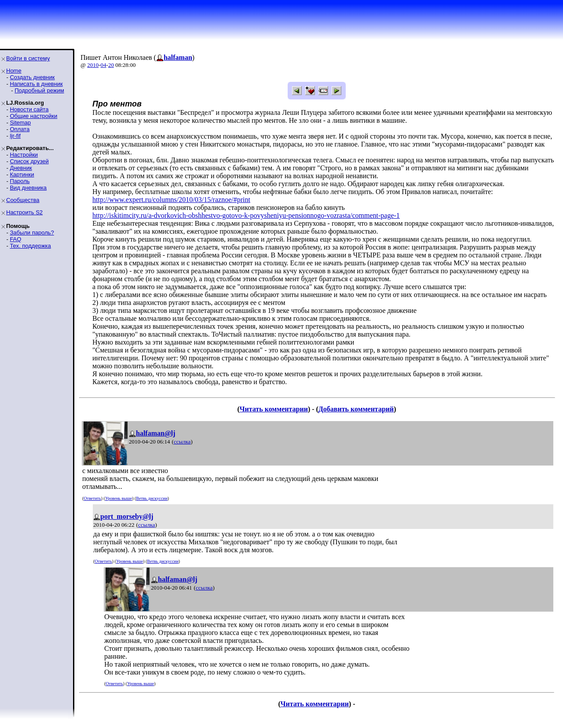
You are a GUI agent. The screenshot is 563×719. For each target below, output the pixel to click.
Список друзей (29, 161)
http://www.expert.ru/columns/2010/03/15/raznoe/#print (171, 199)
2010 (93, 65)
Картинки (22, 174)
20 (111, 65)
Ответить (92, 498)
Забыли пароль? (32, 232)
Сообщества (23, 200)
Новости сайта (29, 109)
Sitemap (20, 122)
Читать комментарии (274, 409)
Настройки (24, 154)
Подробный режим (39, 90)
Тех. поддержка (30, 245)
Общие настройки (33, 116)
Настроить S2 (24, 212)
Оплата (19, 129)
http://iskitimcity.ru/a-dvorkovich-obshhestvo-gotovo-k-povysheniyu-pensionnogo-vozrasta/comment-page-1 (246, 215)
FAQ (15, 239)
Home (14, 70)
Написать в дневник (36, 84)
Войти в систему (28, 58)
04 (103, 65)
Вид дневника (28, 187)
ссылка (182, 441)
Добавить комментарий (356, 409)
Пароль (19, 181)
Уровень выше (118, 498)
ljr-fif (15, 135)
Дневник (21, 168)
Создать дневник (32, 77)
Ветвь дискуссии (151, 498)
